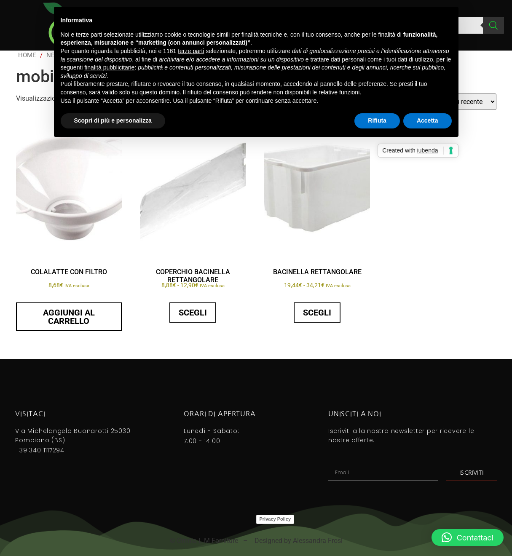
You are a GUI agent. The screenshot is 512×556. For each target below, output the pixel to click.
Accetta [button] (427, 120)
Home (27, 55)
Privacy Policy (275, 518)
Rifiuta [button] (377, 120)
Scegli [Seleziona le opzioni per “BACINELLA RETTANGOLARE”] (317, 312)
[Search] (493, 25)
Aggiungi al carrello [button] (69, 316)
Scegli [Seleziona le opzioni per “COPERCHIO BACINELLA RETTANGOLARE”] (193, 312)
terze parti (191, 51)
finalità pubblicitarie (109, 67)
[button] (468, 537)
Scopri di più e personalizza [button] (113, 120)
